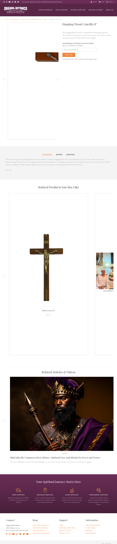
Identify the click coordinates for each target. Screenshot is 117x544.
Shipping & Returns (67, 528)
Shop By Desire (62, 10)
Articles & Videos (96, 10)
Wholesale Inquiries (41, 533)
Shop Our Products (41, 525)
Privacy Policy (65, 530)
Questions (70, 154)
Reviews (59, 154)
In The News (90, 528)
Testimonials (91, 533)
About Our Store (93, 525)
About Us (109, 10)
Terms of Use (64, 533)
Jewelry (45, 19)
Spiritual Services (78, 10)
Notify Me (68, 55)
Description (47, 154)
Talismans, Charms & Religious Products (31, 19)
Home (7, 19)
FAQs (61, 525)
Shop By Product (46, 10)
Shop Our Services (40, 528)
